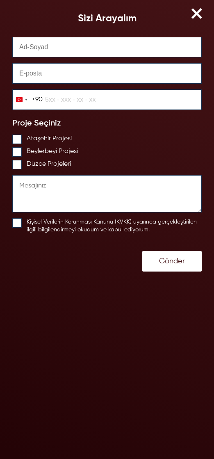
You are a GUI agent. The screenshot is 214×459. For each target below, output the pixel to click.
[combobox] (28, 100)
